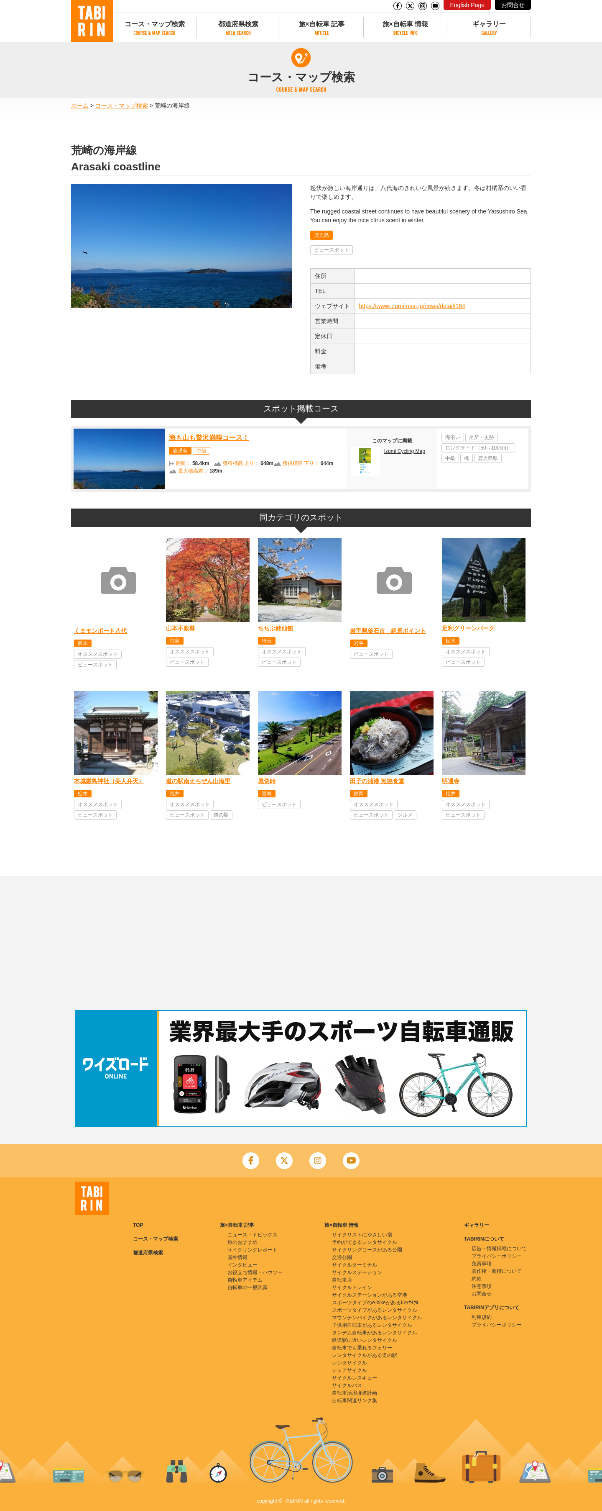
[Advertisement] (301, 943)
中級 (201, 451)
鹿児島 (321, 235)
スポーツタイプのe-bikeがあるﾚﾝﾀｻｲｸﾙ (375, 1302)
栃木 (451, 641)
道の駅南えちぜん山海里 (198, 781)
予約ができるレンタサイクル (364, 1242)
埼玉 (267, 641)
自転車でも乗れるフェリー (362, 1348)
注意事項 (482, 1286)
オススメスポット (98, 654)
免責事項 (482, 1264)
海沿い (452, 437)
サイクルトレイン (352, 1287)
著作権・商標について (497, 1271)
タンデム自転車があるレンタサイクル (374, 1333)
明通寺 (450, 781)
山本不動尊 (180, 628)
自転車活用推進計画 (354, 1393)
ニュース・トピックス (252, 1235)
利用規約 (482, 1317)
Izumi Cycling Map (404, 451)
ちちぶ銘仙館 (275, 628)
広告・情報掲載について (499, 1248)
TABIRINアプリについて (491, 1308)
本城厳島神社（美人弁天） (109, 781)
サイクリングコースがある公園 (367, 1250)
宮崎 (267, 794)
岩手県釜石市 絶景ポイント (388, 630)
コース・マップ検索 (155, 24)
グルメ (405, 815)
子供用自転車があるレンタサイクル (372, 1325)
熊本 (83, 643)
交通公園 (342, 1257)
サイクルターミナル (354, 1265)
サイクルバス (347, 1385)
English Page (467, 5)
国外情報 (237, 1257)
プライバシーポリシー (497, 1256)
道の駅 (221, 815)
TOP (138, 1225)
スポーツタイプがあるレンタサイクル (374, 1310)
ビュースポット (331, 250)
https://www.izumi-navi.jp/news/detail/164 (412, 306)
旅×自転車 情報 (406, 24)
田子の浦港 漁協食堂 (377, 781)
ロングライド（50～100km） (478, 448)
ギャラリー (489, 24)
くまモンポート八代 (100, 630)
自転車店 (342, 1280)
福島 (175, 641)
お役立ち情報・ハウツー (255, 1272)
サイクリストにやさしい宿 (362, 1235)
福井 (175, 794)
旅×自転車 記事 (322, 24)
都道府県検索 (238, 24)
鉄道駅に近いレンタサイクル (364, 1340)
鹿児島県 (488, 458)
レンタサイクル (349, 1363)
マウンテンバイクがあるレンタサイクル (377, 1318)
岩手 (359, 643)
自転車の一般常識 (247, 1287)
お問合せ (513, 5)
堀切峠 (266, 781)
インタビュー (242, 1265)
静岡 (359, 794)
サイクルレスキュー (354, 1378)
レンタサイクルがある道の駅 (364, 1355)
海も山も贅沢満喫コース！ (209, 437)
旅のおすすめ (242, 1242)
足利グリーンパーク (468, 628)
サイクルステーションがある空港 (369, 1295)
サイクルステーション (357, 1272)
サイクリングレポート (252, 1250)
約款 (477, 1279)
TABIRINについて (484, 1239)
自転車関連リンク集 (354, 1400)
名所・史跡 (481, 437)
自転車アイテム (245, 1280)
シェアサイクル (349, 1370)
